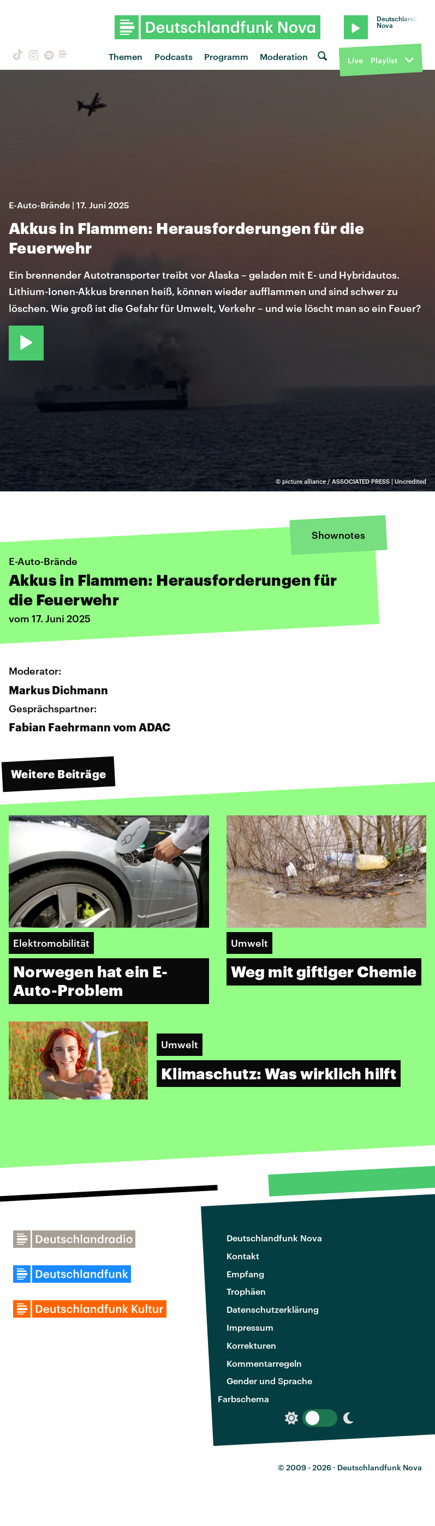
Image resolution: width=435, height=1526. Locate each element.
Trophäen (246, 1291)
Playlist (384, 60)
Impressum (250, 1327)
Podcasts (173, 56)
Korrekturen (251, 1345)
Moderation (284, 56)
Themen (125, 56)
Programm (226, 56)
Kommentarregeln (264, 1363)
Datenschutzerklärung (273, 1309)
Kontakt (243, 1256)
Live (355, 60)
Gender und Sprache (269, 1380)
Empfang (245, 1274)
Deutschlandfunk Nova (274, 1238)
